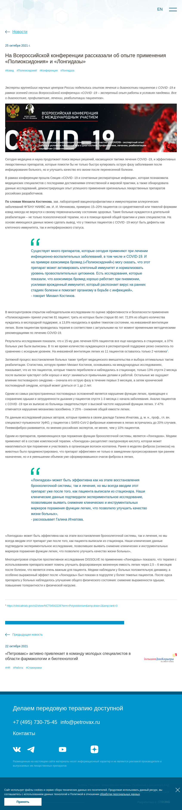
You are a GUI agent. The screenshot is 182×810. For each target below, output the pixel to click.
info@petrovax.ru (80, 722)
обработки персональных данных (120, 794)
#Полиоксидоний (27, 70)
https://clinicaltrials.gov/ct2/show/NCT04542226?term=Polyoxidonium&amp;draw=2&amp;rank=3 (62, 605)
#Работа (18, 667)
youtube (62, 749)
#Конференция (49, 70)
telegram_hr (46, 749)
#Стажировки (34, 667)
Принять (23, 802)
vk (17, 749)
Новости (20, 32)
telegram (31, 749)
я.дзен (94, 749)
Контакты (24, 733)
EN (160, 9)
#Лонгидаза (67, 70)
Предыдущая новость (27, 634)
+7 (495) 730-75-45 (35, 722)
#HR (7, 667)
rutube (78, 749)
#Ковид (9, 70)
